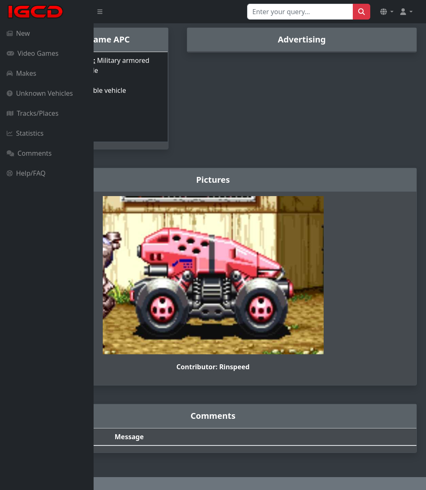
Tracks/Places (33, 113)
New (18, 33)
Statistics (25, 133)
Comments (29, 153)
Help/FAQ (26, 173)
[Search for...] (300, 12)
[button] (387, 11)
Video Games (33, 53)
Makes (21, 73)
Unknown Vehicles (40, 93)
